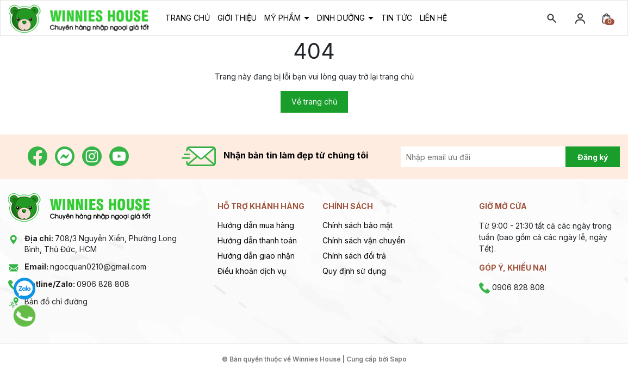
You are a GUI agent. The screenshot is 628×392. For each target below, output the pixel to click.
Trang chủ (187, 17)
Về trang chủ (314, 101)
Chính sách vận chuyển (363, 240)
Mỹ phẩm (283, 17)
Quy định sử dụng (354, 270)
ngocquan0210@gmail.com (85, 266)
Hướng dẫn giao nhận (256, 255)
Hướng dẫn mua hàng (255, 225)
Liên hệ (433, 17)
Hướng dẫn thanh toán (257, 240)
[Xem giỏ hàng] (606, 17)
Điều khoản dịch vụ (251, 270)
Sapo (398, 359)
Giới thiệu (237, 17)
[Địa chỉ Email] (495, 156)
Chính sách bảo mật (357, 225)
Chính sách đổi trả (354, 255)
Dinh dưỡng (342, 17)
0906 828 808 (76, 284)
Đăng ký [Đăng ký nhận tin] (592, 157)
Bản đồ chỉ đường (56, 301)
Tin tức (396, 17)
